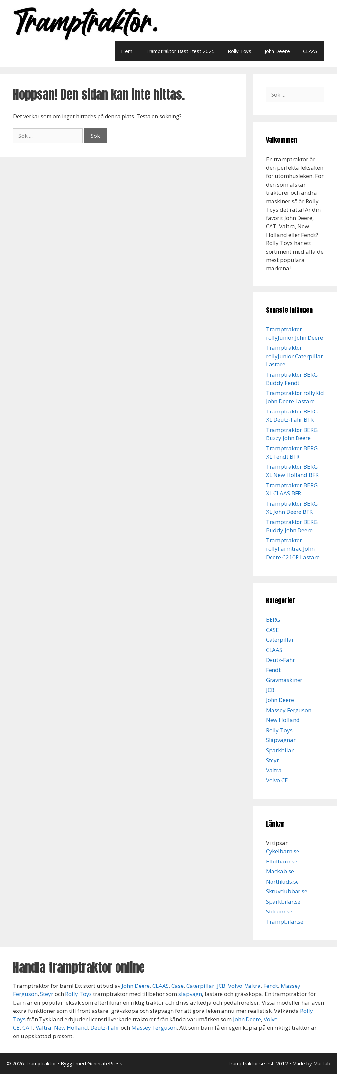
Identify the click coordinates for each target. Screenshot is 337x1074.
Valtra (274, 770)
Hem (126, 51)
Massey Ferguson (288, 710)
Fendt (273, 670)
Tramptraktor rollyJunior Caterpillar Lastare (294, 356)
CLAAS (310, 51)
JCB (270, 690)
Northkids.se (282, 881)
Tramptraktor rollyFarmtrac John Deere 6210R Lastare (293, 549)
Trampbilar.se (284, 921)
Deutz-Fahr (280, 659)
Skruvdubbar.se (286, 891)
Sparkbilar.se (283, 901)
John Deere (277, 51)
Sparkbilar (280, 750)
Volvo (235, 985)
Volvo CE (277, 780)
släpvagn (190, 994)
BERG (273, 619)
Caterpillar (280, 639)
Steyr (272, 760)
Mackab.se (280, 871)
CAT (27, 1027)
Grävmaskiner (284, 680)
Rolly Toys (239, 51)
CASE (272, 630)
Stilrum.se (279, 911)
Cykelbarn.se (282, 851)
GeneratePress (104, 1063)
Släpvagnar (281, 740)
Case (177, 985)
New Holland (283, 720)
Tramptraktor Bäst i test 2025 (180, 51)
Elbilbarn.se (281, 861)
